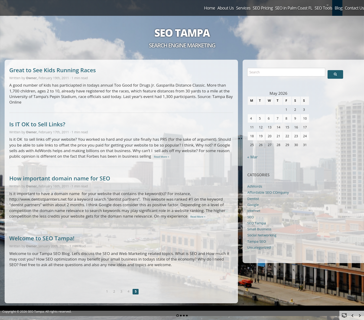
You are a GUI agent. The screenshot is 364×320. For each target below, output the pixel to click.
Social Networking (261, 229)
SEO (250, 211)
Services (196, 5)
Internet (253, 205)
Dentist (253, 193)
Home (146, 5)
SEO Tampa (182, 27)
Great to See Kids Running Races (52, 65)
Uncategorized (259, 242)
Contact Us (349, 5)
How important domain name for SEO (59, 173)
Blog (326, 5)
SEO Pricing (223, 5)
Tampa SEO (256, 236)
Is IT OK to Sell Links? (37, 119)
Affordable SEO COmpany (268, 187)
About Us (170, 5)
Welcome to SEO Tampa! (42, 233)
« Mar (252, 151)
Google (253, 199)
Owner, (32, 72)
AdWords (254, 181)
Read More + (161, 151)
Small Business (259, 223)
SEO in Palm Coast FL (262, 5)
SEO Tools (300, 5)
